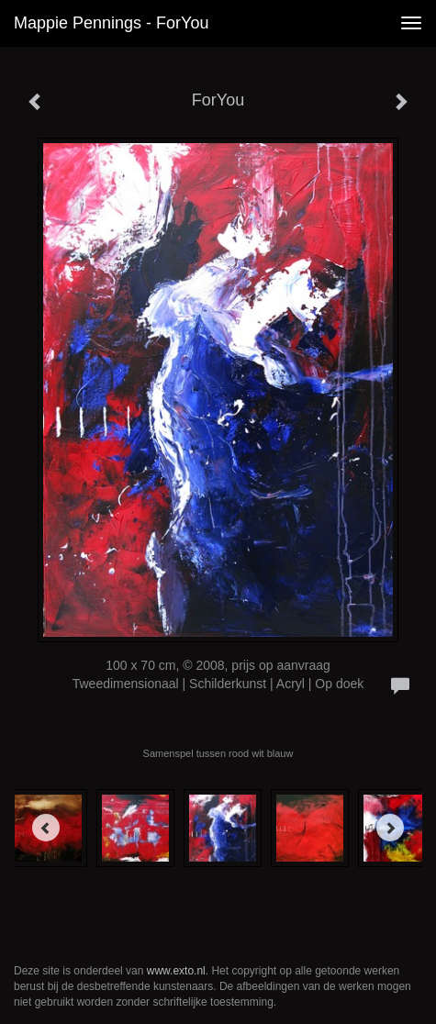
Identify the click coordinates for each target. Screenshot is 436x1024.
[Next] (390, 827)
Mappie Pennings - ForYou (111, 23)
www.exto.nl (176, 970)
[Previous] (46, 827)
